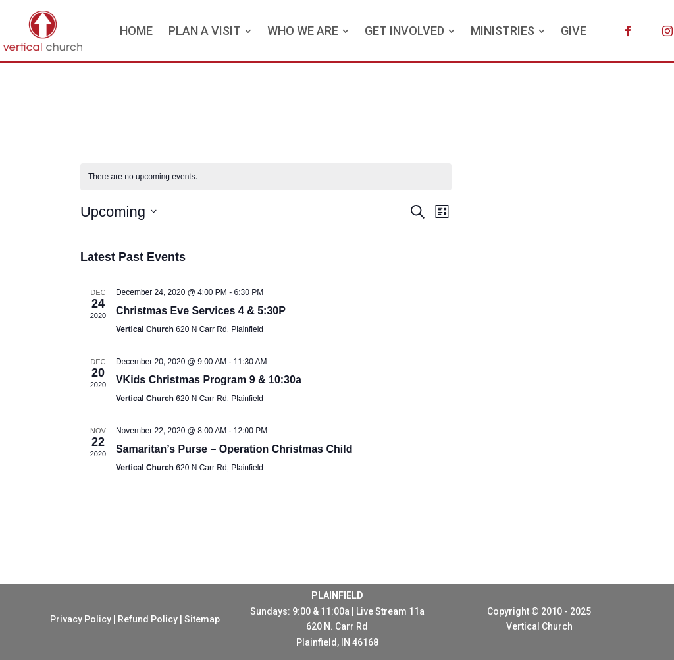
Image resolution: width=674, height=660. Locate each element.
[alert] (266, 176)
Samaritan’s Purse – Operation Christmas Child (234, 448)
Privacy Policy (80, 619)
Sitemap (202, 619)
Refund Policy (148, 619)
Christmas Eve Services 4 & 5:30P (201, 310)
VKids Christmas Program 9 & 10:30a (208, 379)
